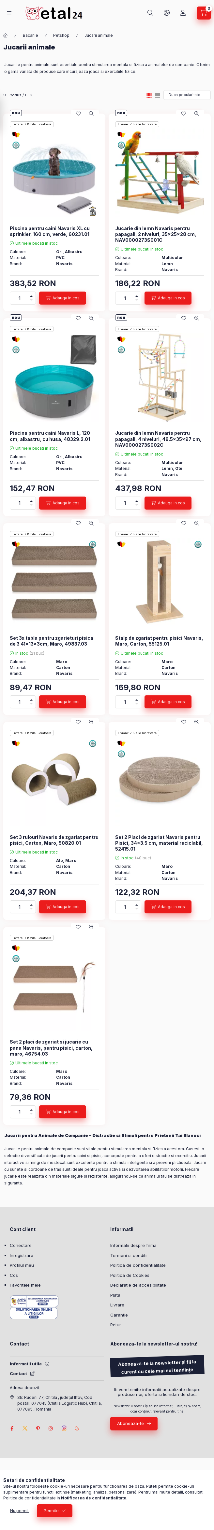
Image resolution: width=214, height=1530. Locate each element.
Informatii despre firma (133, 1245)
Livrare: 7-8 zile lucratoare (31, 124)
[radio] (157, 95)
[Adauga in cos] (62, 298)
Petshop (61, 35)
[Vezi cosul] (204, 13)
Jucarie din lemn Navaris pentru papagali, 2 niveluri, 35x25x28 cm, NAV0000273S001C (155, 234)
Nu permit (19, 1510)
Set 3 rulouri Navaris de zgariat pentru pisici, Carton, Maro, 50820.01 (54, 840)
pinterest (37, 1428)
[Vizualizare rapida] (91, 113)
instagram (50, 1428)
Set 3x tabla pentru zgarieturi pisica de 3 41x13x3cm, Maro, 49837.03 (51, 641)
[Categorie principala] (5, 35)
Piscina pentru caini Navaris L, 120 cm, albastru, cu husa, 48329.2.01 (50, 436)
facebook (11, 1428)
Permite (51, 1510)
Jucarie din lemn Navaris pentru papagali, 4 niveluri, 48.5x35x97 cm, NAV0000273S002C (158, 438)
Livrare (117, 1304)
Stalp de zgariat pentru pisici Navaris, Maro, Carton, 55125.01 (159, 641)
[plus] (31, 295)
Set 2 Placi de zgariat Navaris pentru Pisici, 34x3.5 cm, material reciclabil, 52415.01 (159, 843)
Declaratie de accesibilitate (138, 1285)
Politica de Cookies (129, 1275)
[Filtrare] (6, 115)
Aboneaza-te (130, 1423)
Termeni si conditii (128, 1255)
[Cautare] (150, 13)
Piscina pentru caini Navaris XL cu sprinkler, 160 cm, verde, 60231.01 (50, 231)
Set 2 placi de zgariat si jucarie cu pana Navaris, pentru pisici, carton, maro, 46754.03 (51, 1047)
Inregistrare (21, 1255)
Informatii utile (26, 1363)
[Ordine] (187, 95)
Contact (18, 1373)
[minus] (31, 301)
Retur (115, 1324)
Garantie (119, 1315)
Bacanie (30, 35)
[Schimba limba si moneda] (166, 13)
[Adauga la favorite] (78, 113)
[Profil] (183, 13)
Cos (14, 1275)
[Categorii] (9, 13)
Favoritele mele (25, 1285)
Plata (115, 1295)
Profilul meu (22, 1265)
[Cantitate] (19, 298)
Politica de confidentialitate (138, 1265)
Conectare (21, 1245)
